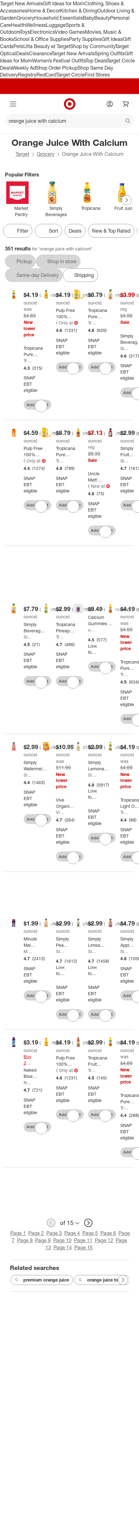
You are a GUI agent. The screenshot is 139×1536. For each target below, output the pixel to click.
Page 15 (83, 1247)
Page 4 (72, 1233)
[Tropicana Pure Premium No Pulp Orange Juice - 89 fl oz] (65, 451)
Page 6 (108, 1233)
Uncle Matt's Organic (89, 486)
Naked (28, 1082)
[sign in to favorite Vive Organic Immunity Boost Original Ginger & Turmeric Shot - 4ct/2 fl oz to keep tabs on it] (73, 858)
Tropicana (28, 360)
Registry (27, 75)
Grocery (25, 18)
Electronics (42, 32)
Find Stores (97, 75)
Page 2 (36, 1233)
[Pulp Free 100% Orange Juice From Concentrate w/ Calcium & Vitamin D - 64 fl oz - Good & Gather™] (36, 451)
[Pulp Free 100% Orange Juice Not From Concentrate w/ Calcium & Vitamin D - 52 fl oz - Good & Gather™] (68, 313)
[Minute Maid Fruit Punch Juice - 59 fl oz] (30, 942)
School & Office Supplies (41, 39)
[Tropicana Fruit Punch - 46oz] (97, 1061)
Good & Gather (57, 322)
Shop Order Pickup (56, 68)
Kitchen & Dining (78, 10)
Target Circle (70, 75)
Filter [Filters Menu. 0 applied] (17, 231)
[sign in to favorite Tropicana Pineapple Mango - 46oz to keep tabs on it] (73, 682)
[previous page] (51, 1223)
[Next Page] (127, 200)
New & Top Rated (111, 231)
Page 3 (54, 1233)
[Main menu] (13, 104)
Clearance (40, 53)
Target (22, 154)
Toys (25, 32)
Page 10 (62, 1240)
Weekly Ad (24, 68)
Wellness (36, 25)
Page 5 (90, 1233)
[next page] (88, 1223)
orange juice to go (101, 1280)
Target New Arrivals (21, 3)
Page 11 (83, 1240)
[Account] (110, 104)
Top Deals (96, 60)
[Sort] (48, 231)
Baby (88, 18)
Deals (22, 53)
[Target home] (69, 104)
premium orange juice (42, 1280)
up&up (92, 629)
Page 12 (104, 1240)
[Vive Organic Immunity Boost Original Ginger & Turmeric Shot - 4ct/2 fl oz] (65, 803)
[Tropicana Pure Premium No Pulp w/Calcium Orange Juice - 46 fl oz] (34, 351)
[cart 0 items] (126, 104)
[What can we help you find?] (69, 121)
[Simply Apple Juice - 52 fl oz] (126, 942)
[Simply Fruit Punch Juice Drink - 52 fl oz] (126, 451)
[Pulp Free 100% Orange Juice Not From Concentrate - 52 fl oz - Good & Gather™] (68, 1061)
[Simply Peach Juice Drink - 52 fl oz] (62, 942)
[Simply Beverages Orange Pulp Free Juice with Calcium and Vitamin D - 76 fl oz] (34, 627)
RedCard (46, 75)
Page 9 (43, 1240)
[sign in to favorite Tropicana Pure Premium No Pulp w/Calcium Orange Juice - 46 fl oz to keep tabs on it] (41, 406)
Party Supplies (85, 39)
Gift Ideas (112, 39)
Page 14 (62, 1247)
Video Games (70, 32)
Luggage (56, 25)
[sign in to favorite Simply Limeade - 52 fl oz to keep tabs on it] (105, 1015)
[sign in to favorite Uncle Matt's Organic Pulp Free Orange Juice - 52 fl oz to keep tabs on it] (105, 532)
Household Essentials (58, 18)
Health (18, 25)
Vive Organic (60, 812)
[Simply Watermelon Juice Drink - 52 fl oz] (35, 765)
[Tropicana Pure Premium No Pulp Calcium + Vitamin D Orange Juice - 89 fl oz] (97, 313)
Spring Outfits (110, 53)
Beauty (102, 18)
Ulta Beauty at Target (46, 46)
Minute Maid (28, 951)
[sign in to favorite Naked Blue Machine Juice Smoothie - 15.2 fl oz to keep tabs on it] (41, 1128)
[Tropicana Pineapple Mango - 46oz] (66, 627)
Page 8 (25, 1240)
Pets (18, 46)
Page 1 (18, 1233)
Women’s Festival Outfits (59, 60)
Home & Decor (43, 10)
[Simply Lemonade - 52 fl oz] (98, 765)
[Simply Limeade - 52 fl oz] (96, 942)
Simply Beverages (124, 348)
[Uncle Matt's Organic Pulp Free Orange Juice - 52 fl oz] (96, 477)
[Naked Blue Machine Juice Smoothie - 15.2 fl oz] (33, 1073)
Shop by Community (92, 46)
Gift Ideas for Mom (63, 3)
